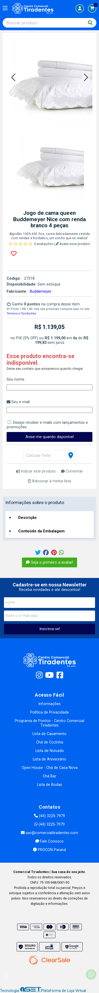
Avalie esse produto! (73, 244)
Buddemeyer (40, 291)
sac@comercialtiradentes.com (49, 833)
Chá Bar (49, 776)
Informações (49, 704)
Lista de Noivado (49, 751)
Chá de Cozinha (49, 742)
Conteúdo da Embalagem (41, 531)
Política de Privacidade (49, 712)
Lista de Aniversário (49, 759)
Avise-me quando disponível (50, 437)
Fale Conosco (49, 841)
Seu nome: (16, 379)
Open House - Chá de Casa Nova (50, 767)
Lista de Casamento (49, 734)
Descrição (27, 517)
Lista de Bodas (49, 784)
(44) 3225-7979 (49, 816)
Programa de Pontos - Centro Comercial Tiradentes (49, 723)
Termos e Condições (21, 313)
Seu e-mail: (18, 402)
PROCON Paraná (49, 850)
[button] (13, 78)
